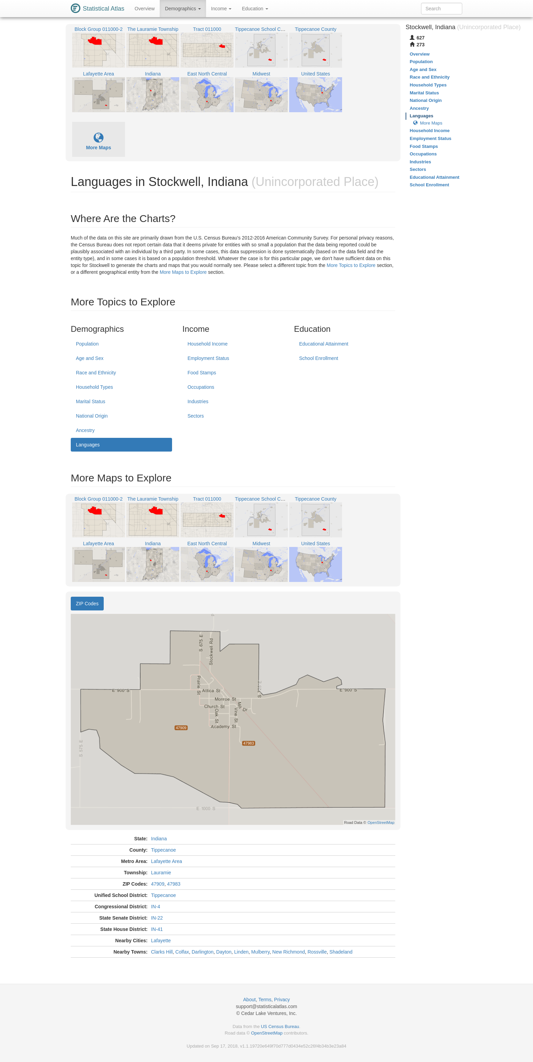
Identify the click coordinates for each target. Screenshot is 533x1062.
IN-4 (155, 906)
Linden (241, 952)
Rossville (317, 952)
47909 (158, 884)
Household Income (208, 344)
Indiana (159, 838)
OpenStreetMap (267, 1033)
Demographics (183, 8)
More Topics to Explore (351, 265)
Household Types (94, 387)
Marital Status (90, 401)
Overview (145, 8)
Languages (88, 444)
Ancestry (85, 430)
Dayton (223, 952)
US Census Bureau (280, 1026)
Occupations (201, 387)
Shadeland (340, 952)
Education (255, 8)
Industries (198, 401)
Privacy (282, 999)
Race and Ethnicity (96, 372)
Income (221, 8)
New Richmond (288, 952)
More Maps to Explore (183, 272)
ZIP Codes (87, 603)
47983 (173, 884)
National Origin (92, 416)
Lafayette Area (166, 861)
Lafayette (161, 940)
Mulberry (260, 952)
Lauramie (161, 872)
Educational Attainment (323, 344)
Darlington (203, 952)
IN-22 (157, 918)
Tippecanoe (163, 850)
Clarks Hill (162, 952)
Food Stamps (202, 372)
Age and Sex (89, 358)
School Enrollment (318, 358)
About (249, 999)
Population (87, 344)
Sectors (196, 416)
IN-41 (157, 929)
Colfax (182, 952)
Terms (264, 999)
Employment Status (208, 358)
